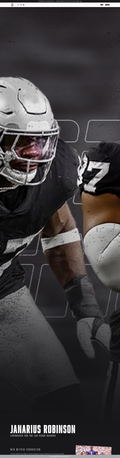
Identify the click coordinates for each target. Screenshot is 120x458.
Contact (107, 5)
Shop (101, 5)
